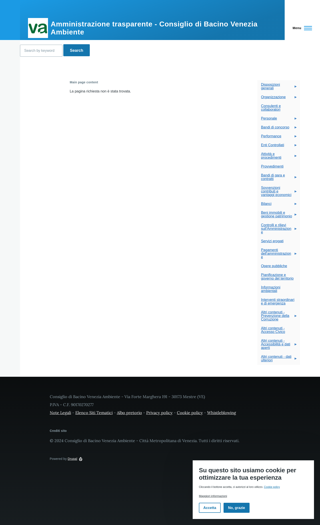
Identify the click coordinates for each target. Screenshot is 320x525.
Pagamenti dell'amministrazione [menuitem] (277, 255)
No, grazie (236, 508)
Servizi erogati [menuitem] (272, 241)
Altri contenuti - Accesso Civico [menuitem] (273, 330)
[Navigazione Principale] (301, 28)
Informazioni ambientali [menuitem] (270, 289)
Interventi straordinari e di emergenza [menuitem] (277, 301)
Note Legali (60, 412)
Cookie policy (190, 412)
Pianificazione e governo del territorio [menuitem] (277, 276)
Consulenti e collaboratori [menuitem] (271, 107)
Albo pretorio (129, 412)
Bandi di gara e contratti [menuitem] (277, 178)
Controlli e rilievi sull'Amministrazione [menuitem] (277, 230)
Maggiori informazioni (213, 496)
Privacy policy (159, 412)
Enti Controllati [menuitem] (277, 146)
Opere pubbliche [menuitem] (274, 266)
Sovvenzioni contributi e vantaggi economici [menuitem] (277, 192)
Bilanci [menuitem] (277, 205)
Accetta (209, 508)
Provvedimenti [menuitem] (272, 166)
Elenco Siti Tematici (94, 412)
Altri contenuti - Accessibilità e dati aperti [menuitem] (277, 345)
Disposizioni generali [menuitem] (277, 88)
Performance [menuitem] (277, 137)
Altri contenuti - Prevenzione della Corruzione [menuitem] (277, 317)
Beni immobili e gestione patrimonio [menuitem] (277, 216)
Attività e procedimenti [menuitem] (277, 157)
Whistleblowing (221, 412)
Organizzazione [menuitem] (277, 98)
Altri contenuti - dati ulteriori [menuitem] (277, 360)
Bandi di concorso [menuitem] (277, 128)
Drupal (72, 459)
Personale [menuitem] (277, 119)
